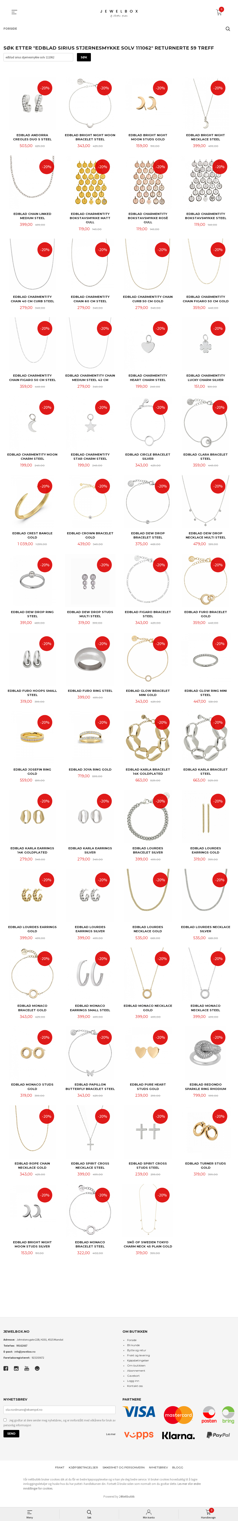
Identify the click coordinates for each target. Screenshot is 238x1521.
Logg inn (133, 1385)
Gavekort (133, 1380)
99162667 (21, 1350)
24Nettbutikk (127, 1501)
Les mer (111, 1438)
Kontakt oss (135, 1390)
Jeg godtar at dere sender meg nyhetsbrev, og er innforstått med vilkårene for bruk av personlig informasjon (59, 1427)
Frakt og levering (138, 1359)
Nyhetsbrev (158, 1472)
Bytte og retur (136, 1354)
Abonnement (136, 1375)
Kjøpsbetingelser (138, 1365)
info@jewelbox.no (24, 1356)
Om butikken (136, 1370)
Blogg (177, 1472)
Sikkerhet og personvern (123, 1472)
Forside (131, 1344)
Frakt (59, 1472)
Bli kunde (133, 1349)
